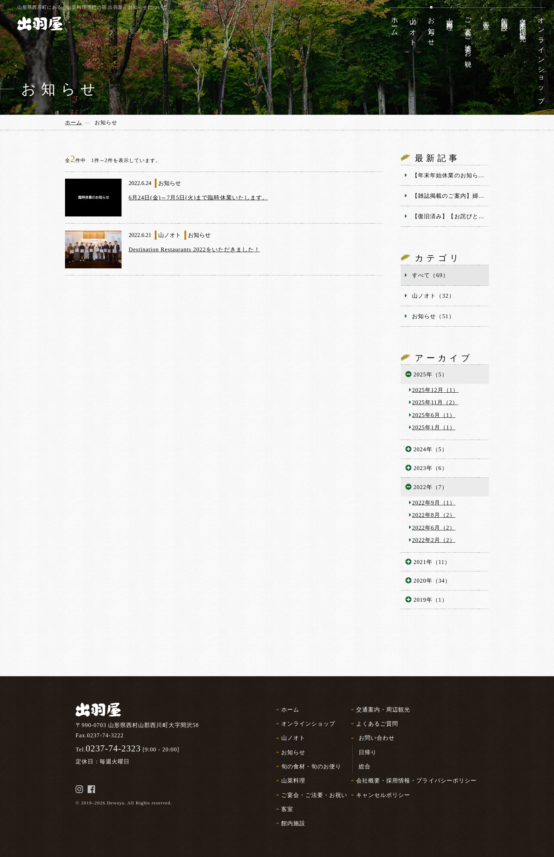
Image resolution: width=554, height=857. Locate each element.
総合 (365, 766)
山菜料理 (293, 781)
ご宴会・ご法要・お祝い (314, 795)
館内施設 (293, 823)
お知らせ (293, 752)
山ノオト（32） (433, 296)
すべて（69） (430, 275)
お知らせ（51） (433, 316)
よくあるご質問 (377, 724)
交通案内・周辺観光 (383, 710)
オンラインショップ (308, 724)
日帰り (368, 752)
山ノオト (293, 738)
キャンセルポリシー (383, 795)
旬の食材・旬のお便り (311, 766)
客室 (287, 809)
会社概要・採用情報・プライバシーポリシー (416, 781)
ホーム (290, 710)
